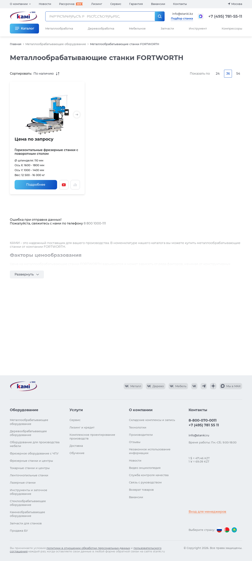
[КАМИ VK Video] (133, 386)
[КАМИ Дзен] (213, 386)
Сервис (115, 4)
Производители (141, 435)
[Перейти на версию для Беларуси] (226, 529)
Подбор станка (182, 18)
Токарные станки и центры (30, 468)
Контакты (180, 4)
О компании (19, 4)
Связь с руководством (145, 482)
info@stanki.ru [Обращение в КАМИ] (199, 435)
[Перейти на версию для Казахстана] (234, 529)
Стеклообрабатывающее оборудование (28, 503)
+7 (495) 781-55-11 (225, 16)
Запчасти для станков (26, 523)
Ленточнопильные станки (29, 475)
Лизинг (96, 4)
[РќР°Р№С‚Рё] (160, 16)
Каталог (27, 28)
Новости (45, 4)
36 (228, 73)
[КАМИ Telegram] (204, 386)
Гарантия (136, 4)
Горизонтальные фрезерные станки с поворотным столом (46, 152)
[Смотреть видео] (64, 184)
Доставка (76, 446)
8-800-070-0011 (203, 420)
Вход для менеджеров (207, 512)
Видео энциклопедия (145, 468)
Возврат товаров (141, 489)
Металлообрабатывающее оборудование (55, 44)
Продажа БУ (19, 530)
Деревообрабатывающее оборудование (28, 433)
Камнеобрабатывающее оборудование (27, 514)
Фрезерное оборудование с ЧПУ (34, 453)
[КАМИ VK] (194, 386)
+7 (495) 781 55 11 (204, 425)
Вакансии (158, 4)
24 (218, 73)
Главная (15, 44)
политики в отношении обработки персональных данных (88, 548)
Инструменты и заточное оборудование (28, 492)
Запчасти (167, 28)
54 (238, 73)
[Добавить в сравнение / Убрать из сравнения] (75, 184)
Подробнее (35, 184)
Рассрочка (66, 4)
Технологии (137, 427)
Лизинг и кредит (81, 427)
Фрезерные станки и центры (31, 461)
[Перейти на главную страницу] (23, 386)
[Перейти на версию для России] (219, 529)
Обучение (76, 453)
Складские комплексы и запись (152, 420)
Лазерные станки (23, 482)
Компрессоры (232, 28)
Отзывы (134, 442)
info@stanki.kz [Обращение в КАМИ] (182, 14)
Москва (236, 4)
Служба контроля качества (149, 475)
